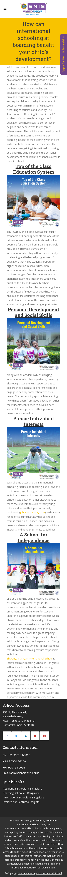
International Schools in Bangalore (23, 797)
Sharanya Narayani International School (30, 658)
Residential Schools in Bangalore (22, 788)
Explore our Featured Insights (21, 802)
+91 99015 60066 (14, 767)
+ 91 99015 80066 (18, 755)
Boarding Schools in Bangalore (21, 793)
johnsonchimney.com (32, 512)
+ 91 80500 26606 (14, 761)
